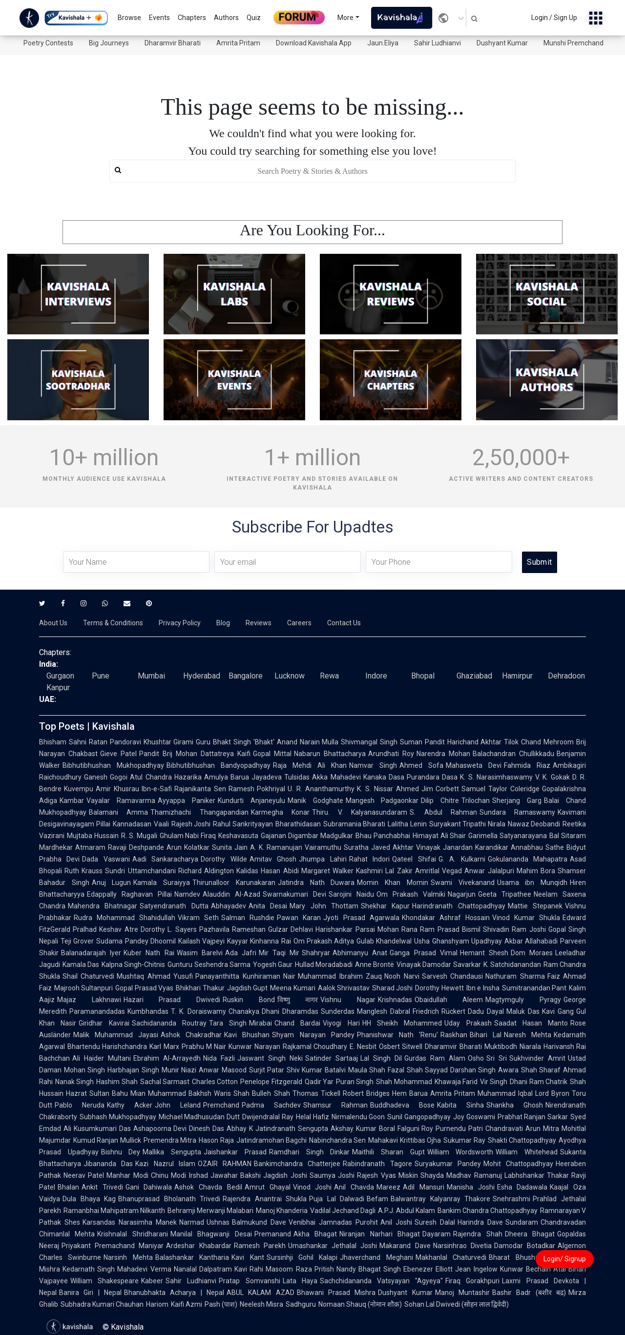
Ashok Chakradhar (191, 1035)
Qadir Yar (319, 1082)
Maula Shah (366, 1070)
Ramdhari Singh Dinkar (309, 1152)
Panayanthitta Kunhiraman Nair (245, 976)
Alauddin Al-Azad (231, 894)
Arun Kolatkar (188, 847)
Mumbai (151, 675)
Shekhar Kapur (385, 906)
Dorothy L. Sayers (169, 929)
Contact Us (344, 623)
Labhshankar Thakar (536, 1175)
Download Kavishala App (314, 43)
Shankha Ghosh (514, 1105)
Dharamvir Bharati (173, 43)
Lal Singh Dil (381, 1058)
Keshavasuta (238, 836)
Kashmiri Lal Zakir (384, 871)
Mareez (388, 1187)
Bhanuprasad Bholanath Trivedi (169, 1199)
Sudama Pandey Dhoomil (136, 941)
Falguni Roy (415, 1128)
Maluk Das (523, 1011)
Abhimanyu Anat (360, 953)
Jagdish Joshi (285, 1175)
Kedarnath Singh (88, 1269)
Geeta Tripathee (504, 894)
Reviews (258, 623)
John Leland (178, 1105)
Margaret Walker (327, 871)
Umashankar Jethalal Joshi (332, 1246)
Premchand (221, 1105)
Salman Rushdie (247, 918)
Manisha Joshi (471, 1187)
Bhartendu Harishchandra (107, 1046)
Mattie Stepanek (535, 906)
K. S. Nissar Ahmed (387, 789)
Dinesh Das (206, 1128)
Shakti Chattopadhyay (522, 1140)
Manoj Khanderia (282, 1210)
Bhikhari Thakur (200, 988)
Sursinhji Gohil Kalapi (302, 1257)
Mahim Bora (536, 871)
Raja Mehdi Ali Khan (310, 765)
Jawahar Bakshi (235, 1175)
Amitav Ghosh (273, 859)
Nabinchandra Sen (337, 1140)
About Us (53, 623)
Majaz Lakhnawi (89, 1000)
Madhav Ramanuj (473, 1175)
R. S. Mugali (139, 836)
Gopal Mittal (272, 754)
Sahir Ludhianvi (437, 43)
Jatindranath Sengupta (291, 1128)
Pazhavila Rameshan (232, 929)
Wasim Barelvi (200, 953)
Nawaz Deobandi (534, 824)
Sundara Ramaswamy (517, 812)
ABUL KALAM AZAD (260, 1292)
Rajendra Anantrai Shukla (265, 1199)
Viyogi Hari (341, 1023)
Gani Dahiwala (148, 1187)
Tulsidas (297, 777)
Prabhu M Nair (204, 1046)
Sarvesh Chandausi (452, 976)
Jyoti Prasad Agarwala (361, 918)
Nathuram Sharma (514, 976)
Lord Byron (552, 1093)
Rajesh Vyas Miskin (387, 1175)
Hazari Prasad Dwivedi (172, 1000)
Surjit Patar (266, 1070)
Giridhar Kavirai (104, 1023)
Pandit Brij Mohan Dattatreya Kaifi (194, 754)
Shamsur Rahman (335, 1105)
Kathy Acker (129, 1105)
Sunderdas (337, 1011)
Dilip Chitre (440, 800)
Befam (377, 1199)
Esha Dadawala (522, 1187)
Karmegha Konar (280, 812)
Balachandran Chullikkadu (513, 754)
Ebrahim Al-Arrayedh (167, 1058)
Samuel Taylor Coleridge (500, 789)
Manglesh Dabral (383, 1011)
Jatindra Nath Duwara (316, 882)
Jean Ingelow (476, 1269)
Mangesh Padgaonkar (382, 800)
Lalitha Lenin (407, 824)
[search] (312, 171)
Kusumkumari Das (102, 1128)
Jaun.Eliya (382, 43)
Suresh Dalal (435, 1222)
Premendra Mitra (170, 1140)
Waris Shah (232, 1093)
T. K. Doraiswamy (198, 1011)
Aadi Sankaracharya (165, 859)
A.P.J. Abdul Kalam (406, 1210)
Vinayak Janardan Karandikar (462, 847)
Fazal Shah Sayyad (418, 1070)
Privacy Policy (180, 623)
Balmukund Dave (259, 1222)
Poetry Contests (48, 43)
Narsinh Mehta (128, 1257)
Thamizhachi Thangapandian (199, 812)
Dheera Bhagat (530, 1234)
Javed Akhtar (392, 847)
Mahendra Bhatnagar (102, 906)
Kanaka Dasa (383, 777)
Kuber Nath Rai (149, 953)
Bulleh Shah (271, 1093)
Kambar (72, 800)
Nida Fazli (219, 1058)
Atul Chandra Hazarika (166, 777)
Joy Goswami (474, 1117)
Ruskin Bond (249, 1000)
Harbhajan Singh (133, 1070)
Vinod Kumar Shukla (526, 918)
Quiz (254, 17)
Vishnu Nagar (347, 1000)
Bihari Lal (485, 1035)
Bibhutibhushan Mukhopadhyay (113, 765)
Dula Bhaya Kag (89, 1199)
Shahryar (316, 953)
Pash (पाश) (221, 1304)
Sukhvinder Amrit (537, 1058)
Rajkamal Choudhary (315, 1046)
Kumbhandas (147, 1011)
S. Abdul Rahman (443, 812)
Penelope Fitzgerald (271, 1082)
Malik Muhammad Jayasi (115, 1035)
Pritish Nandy (335, 1269)
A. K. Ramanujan (276, 847)
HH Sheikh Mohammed (402, 1023)
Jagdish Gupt (247, 988)
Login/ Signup (564, 1259)
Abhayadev (228, 906)
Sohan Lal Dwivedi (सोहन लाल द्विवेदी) (456, 1304)
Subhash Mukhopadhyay (118, 1117)
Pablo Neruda (79, 1105)
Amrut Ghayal (268, 1187)
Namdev (187, 894)
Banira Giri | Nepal (90, 1292)
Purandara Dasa (432, 777)
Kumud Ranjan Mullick (107, 1140)
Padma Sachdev (271, 1105)
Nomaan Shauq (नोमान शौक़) (360, 1304)
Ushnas (218, 1222)
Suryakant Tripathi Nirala (467, 824)
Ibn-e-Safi (157, 789)
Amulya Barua (226, 777)
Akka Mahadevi (336, 777)
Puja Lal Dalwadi (336, 1199)
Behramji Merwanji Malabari (210, 1210)
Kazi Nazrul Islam (165, 1164)
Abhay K (240, 1128)
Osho (476, 1058)
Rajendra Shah (477, 1234)
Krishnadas (395, 1000)
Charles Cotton (215, 1082)
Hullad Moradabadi (324, 964)
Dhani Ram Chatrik (538, 1082)
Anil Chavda (354, 1187)
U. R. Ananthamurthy (321, 789)
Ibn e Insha (483, 988)
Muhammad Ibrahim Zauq (340, 976)
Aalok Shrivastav (344, 988)
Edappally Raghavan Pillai (129, 894)
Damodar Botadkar (524, 1246)
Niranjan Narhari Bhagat (379, 1234)
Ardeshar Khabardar (198, 1246)
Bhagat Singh (379, 1269)
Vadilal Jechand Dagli (342, 1210)
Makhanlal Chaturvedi (451, 1257)
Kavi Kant (247, 1257)
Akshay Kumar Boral (363, 1128)
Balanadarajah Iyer (91, 953)
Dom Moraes (532, 953)
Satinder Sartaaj (331, 1058)
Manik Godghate (315, 800)
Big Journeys (109, 43)
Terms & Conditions (113, 623)
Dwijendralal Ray (267, 1117)
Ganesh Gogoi (105, 777)
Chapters (192, 17)
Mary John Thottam (324, 906)
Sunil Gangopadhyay (419, 1117)
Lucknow (289, 675)
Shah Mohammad (404, 1082)
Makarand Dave (404, 1246)
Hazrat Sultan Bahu (97, 1093)
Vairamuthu (323, 847)
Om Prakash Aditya (323, 941)
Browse (129, 17)
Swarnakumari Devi (294, 894)
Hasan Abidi (279, 871)
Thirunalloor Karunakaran (233, 882)
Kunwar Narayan (254, 1046)
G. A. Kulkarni (461, 859)
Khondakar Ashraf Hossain (446, 918)
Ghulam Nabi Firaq (188, 836)
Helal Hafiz (312, 1117)
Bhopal (423, 675)
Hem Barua (410, 1093)
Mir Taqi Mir (279, 953)
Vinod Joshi (312, 1187)
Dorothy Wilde (224, 859)
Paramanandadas (97, 1011)
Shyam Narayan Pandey (313, 1035)
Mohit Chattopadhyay (518, 1164)
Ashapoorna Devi (160, 1128)
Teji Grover (77, 941)
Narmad (191, 1222)
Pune (100, 675)
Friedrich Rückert (439, 1011)
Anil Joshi (396, 1222)
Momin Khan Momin (392, 882)
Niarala (530, 1046)
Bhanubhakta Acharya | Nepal (174, 1292)
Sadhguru (301, 1304)
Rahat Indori (369, 859)
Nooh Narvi (401, 976)
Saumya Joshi (332, 1175)
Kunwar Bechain (525, 1269)
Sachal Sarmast (164, 1082)
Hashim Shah (116, 1082)
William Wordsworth (460, 1152)
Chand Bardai (297, 1023)
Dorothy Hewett (439, 988)
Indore (376, 675)
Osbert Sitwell (400, 1046)
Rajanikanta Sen (200, 789)
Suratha (356, 847)
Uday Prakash (467, 1023)
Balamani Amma (118, 812)
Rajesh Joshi (191, 824)
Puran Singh (355, 1082)
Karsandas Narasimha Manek (130, 1222)
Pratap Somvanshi (249, 1281)
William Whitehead (527, 1152)
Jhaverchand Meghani (376, 1257)
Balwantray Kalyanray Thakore (440, 1199)
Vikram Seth (198, 918)
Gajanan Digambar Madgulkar (307, 836)
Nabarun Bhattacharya (330, 754)
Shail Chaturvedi (88, 976)
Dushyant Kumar (502, 43)
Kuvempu (78, 789)
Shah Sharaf (541, 1070)
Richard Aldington (206, 871)
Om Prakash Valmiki (410, 894)
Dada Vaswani (105, 859)
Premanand (272, 1234)
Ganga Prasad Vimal (423, 953)
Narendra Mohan (443, 754)
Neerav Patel (83, 1175)
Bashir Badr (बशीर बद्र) (529, 1292)
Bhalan (68, 1187)
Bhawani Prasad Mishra (336, 1292)
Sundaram (521, 1222)
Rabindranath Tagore (377, 1164)
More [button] (345, 17)
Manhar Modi (127, 1175)
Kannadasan (132, 824)
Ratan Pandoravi (115, 742)
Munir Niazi (179, 1070)
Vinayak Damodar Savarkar (438, 964)
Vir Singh (493, 1082)
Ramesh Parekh (260, 1246)
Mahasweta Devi (473, 765)
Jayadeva (266, 777)
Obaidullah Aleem (449, 1000)
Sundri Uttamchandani (140, 871)
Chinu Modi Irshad (179, 1175)
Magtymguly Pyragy (523, 1000)
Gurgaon (60, 675)
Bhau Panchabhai (382, 836)
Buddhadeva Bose (402, 1105)
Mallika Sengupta (172, 1152)
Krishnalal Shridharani (132, 1234)
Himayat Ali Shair (439, 836)
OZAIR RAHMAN (224, 1164)
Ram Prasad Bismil (450, 929)
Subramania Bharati (354, 824)
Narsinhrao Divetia (462, 1246)
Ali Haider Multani (101, 1058)
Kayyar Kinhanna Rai (259, 941)
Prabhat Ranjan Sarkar (533, 1117)
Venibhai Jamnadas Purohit (333, 1222)
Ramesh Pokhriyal (257, 789)
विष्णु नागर (297, 1000)
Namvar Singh (373, 765)
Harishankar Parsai (345, 929)
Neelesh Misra (261, 1304)
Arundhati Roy (391, 754)
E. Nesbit (363, 1046)
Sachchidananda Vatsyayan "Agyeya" (381, 1281)
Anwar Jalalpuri (489, 871)
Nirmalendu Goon (358, 1117)
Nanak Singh (74, 1082)
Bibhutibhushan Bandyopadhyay (219, 765)
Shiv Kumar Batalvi (316, 1070)
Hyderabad (201, 675)
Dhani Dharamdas (290, 1011)
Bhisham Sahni (62, 742)
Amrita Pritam (238, 43)
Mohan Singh (84, 1070)
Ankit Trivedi (102, 1187)
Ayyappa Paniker (186, 800)
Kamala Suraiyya (161, 882)
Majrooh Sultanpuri (83, 988)
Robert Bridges (366, 1093)
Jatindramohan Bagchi (271, 1140)
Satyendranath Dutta (174, 906)
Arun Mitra (542, 1128)
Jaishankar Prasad (235, 1152)
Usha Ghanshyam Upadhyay (458, 941)
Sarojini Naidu (351, 894)
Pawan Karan (299, 918)
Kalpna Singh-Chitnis (133, 964)
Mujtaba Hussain (93, 836)
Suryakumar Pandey (448, 1164)
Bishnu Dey (121, 1152)
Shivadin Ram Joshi (514, 929)
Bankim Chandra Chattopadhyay (488, 1210)
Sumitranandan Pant (534, 988)
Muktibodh (500, 1046)
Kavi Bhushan (247, 1035)
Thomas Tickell (316, 1093)
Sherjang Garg (517, 800)
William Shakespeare (104, 1281)
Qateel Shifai (414, 859)
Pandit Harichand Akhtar (463, 742)
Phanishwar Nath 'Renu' (397, 1035)
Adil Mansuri (423, 1187)
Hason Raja (216, 1140)
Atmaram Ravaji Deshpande (119, 847)
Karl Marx (164, 1046)
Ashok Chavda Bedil (208, 1187)
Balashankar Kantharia (192, 1257)
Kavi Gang (558, 1011)
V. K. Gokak (552, 777)
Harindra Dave (480, 1222)
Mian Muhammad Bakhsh (170, 1093)
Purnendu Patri (459, 1128)
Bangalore (246, 675)
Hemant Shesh (484, 953)
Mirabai (260, 1023)
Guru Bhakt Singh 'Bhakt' (235, 742)
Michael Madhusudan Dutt (199, 1117)
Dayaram (436, 1234)
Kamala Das (80, 964)
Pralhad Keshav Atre (105, 929)
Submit (539, 562)
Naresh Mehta (527, 1035)
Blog (223, 623)
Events (159, 17)
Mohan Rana (397, 929)
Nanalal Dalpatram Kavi (211, 1269)
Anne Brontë (374, 964)
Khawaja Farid (456, 1082)
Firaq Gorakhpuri (472, 1281)
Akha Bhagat (315, 1234)
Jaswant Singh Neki (270, 1058)
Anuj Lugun (111, 882)
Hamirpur (517, 675)
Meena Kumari (292, 988)
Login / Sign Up (554, 17)
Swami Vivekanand (463, 882)
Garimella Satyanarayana (507, 836)
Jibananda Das (108, 1164)
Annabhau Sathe (537, 847)
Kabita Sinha (460, 1105)
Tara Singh (228, 1023)
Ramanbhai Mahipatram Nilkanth (114, 1210)
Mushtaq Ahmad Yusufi (155, 976)
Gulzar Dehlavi (290, 929)
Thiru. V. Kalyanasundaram (360, 812)
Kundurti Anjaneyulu (251, 800)
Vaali (161, 824)
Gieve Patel (118, 754)
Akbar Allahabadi (531, 941)
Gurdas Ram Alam (434, 1058)
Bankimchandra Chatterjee (297, 1164)
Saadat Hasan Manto (531, 1023)
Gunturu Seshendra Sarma (208, 964)
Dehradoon (566, 675)
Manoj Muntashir (462, 1292)
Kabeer (152, 1281)
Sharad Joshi (392, 988)
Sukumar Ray (464, 1140)
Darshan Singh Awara (484, 1070)
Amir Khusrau (117, 789)
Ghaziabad (474, 675)
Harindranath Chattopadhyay (458, 906)
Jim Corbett (440, 789)
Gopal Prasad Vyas (144, 988)
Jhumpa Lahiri (322, 859)
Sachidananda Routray (169, 1023)
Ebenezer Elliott (428, 1269)
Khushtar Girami (169, 742)
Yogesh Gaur (272, 964)
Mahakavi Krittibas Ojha (404, 1140)
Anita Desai (268, 906)
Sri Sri (496, 1058)
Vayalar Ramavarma (120, 800)
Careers (299, 623)
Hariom (157, 1304)
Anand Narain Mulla (308, 742)
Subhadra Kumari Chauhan (102, 1304)
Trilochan (475, 800)
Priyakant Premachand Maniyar (113, 1246)
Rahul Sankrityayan (243, 824)
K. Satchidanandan (512, 964)
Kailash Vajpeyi (201, 941)
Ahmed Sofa (421, 765)
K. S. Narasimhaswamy (496, 777)
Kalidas (247, 871)
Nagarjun (462, 894)
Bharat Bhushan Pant (526, 1257)
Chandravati (504, 1128)
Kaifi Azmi (186, 1304)
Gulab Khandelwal (384, 941)
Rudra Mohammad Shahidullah (124, 918)
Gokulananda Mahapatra (527, 859)
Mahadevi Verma (144, 1269)
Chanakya (244, 1011)
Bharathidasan (298, 824)
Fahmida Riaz (527, 765)
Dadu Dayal (486, 1011)
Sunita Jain (230, 847)
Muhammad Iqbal (505, 1093)
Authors (226, 17)
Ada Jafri (240, 953)
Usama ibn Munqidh (532, 882)
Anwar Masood (222, 1070)
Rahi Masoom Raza (281, 1269)
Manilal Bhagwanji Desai (211, 1234)
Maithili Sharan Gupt (388, 1152)
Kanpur (58, 687)
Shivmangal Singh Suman (381, 742)
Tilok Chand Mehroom (539, 742)
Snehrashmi (511, 1199)
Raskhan (453, 1035)
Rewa (329, 675)
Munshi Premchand (573, 43)
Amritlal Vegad (438, 871)
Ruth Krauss (83, 871)
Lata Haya (300, 1281)
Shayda (432, 1175)
